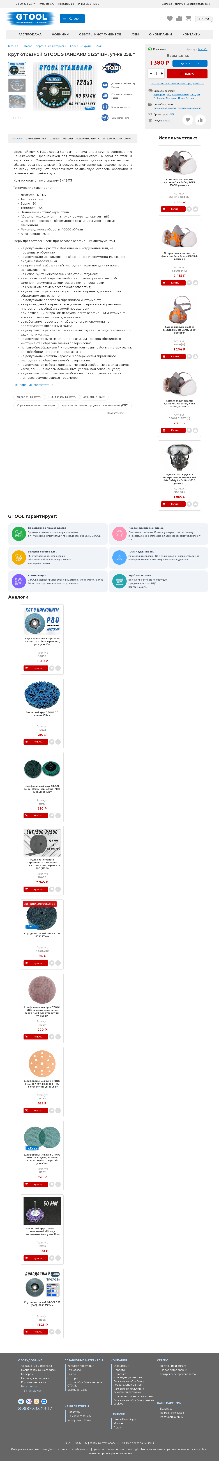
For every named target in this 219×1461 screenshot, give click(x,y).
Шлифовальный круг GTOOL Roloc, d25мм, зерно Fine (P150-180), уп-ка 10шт (42, 789)
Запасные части (34, 1390)
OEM (135, 34)
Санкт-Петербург (125, 1419)
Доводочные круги (29, 396)
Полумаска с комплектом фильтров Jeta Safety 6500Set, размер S (179, 256)
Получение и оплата (173, 1365)
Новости (119, 1370)
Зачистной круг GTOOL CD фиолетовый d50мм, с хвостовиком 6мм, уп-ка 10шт (42, 1231)
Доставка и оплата (172, 4)
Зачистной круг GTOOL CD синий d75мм (42, 714)
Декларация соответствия (33, 385)
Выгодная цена (77, 1389)
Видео (71, 1374)
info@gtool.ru (46, 4)
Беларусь (73, 1412)
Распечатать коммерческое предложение (177, 83)
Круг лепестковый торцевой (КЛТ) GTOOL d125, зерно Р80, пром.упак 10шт (42, 641)
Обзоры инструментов (100, 34)
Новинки (60, 34)
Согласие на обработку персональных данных (129, 1383)
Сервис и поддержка (198, 4)
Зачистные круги (94, 396)
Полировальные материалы (38, 1370)
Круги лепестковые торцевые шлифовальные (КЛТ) (95, 405)
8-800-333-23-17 (25, 4)
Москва (118, 1423)
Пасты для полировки (35, 1378)
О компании (160, 34)
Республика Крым (79, 1420)
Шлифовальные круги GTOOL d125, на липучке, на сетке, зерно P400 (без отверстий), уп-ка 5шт (42, 1011)
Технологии (74, 1370)
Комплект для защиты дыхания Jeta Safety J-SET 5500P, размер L (179, 403)
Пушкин (119, 1427)
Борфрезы (27, 1374)
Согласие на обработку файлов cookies (134, 1402)
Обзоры (72, 1378)
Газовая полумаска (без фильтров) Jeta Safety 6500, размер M (179, 330)
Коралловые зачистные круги (36, 405)
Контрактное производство (178, 1374)
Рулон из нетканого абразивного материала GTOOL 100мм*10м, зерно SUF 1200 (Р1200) (42, 864)
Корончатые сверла (34, 1382)
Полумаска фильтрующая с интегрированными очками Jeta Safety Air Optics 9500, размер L (179, 478)
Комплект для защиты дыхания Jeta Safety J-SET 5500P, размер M (179, 182)
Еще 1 (17, 118)
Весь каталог (29, 1386)
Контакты (191, 34)
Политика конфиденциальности (128, 1375)
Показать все (115, 413)
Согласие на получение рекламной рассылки (129, 1390)
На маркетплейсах (79, 1416)
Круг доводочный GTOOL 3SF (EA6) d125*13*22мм (42, 1303)
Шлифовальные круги (62, 396)
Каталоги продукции (80, 1365)
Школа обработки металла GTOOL (84, 1384)
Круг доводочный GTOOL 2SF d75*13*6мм (42, 935)
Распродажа (30, 34)
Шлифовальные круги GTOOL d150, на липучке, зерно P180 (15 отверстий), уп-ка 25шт (42, 1084)
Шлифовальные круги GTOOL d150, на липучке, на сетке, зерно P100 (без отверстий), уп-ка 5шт (42, 1159)
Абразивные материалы (36, 1365)
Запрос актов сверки (173, 1370)
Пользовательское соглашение (134, 1396)
